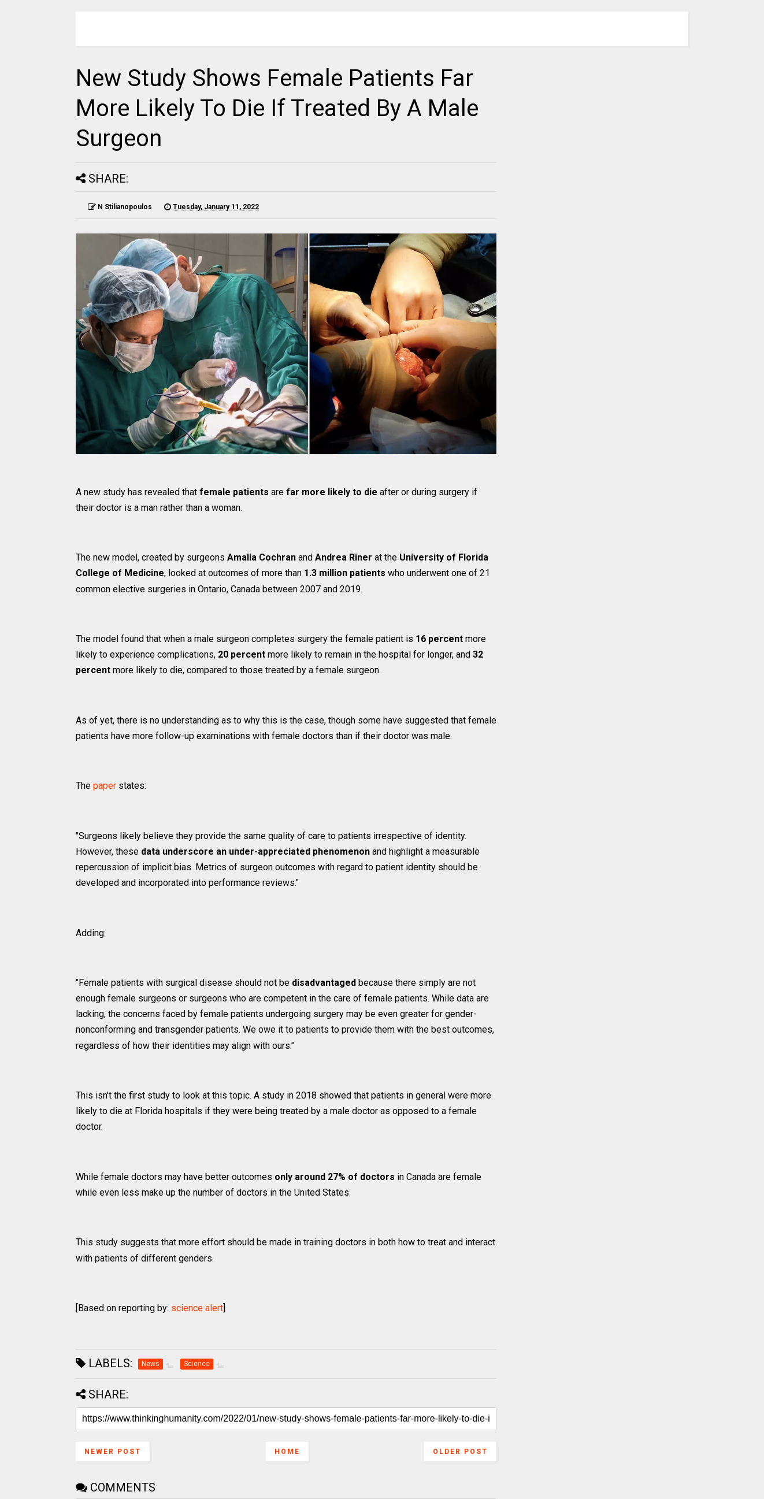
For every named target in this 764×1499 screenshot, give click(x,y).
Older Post (460, 1452)
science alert (197, 1308)
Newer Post (112, 1452)
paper (104, 785)
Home (287, 1452)
